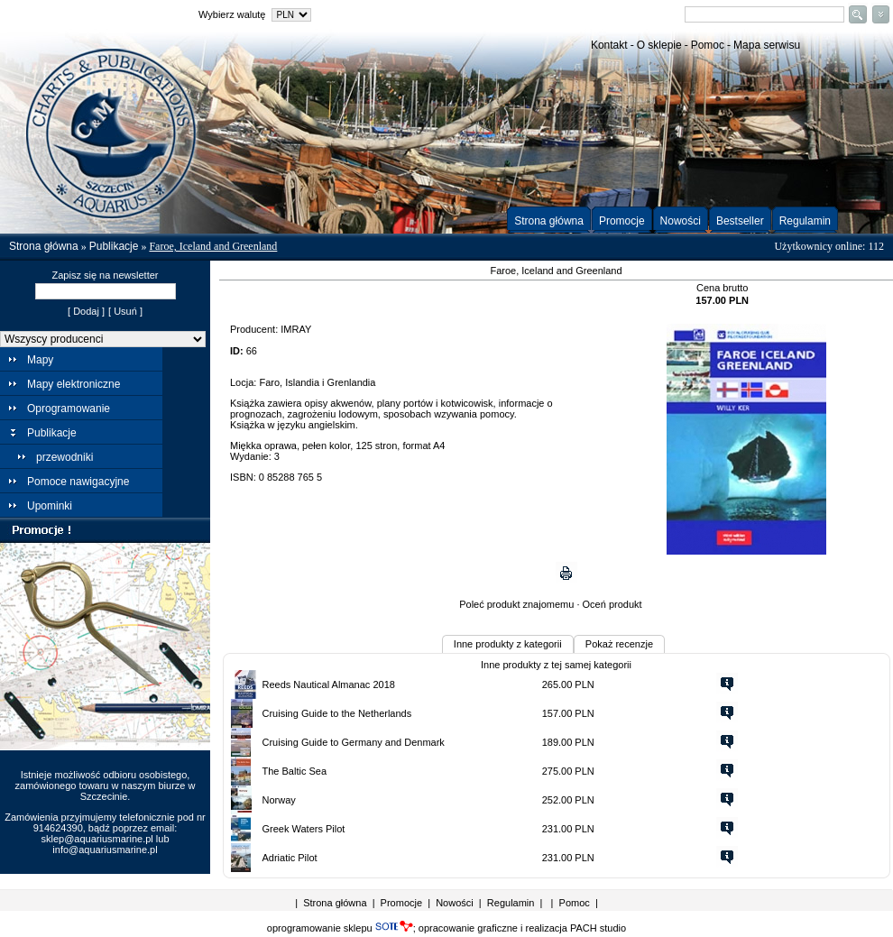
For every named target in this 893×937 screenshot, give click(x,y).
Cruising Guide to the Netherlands (337, 713)
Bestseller (740, 221)
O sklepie (659, 45)
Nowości (680, 221)
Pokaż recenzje (619, 643)
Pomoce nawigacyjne (78, 481)
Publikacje (114, 246)
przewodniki (64, 457)
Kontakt (609, 45)
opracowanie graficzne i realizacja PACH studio (522, 928)
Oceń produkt (612, 604)
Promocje (622, 221)
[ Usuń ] (125, 311)
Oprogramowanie (68, 408)
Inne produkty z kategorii (508, 643)
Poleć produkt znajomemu (516, 604)
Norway (279, 800)
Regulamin (805, 221)
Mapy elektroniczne (73, 384)
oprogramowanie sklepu (340, 928)
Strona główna (549, 221)
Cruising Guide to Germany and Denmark (353, 742)
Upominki (49, 506)
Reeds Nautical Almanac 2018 (328, 684)
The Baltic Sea (294, 771)
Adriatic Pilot (290, 857)
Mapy (40, 360)
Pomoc (707, 45)
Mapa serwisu (766, 45)
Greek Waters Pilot (303, 828)
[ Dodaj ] (86, 311)
